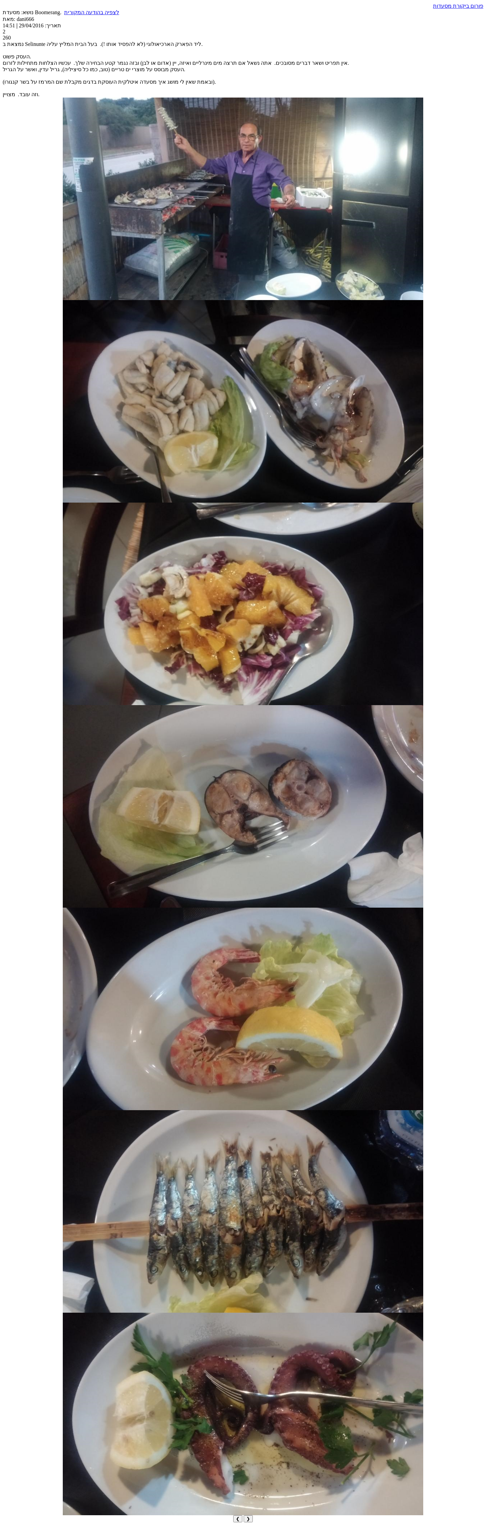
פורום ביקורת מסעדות (458, 6)
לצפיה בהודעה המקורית (91, 12)
